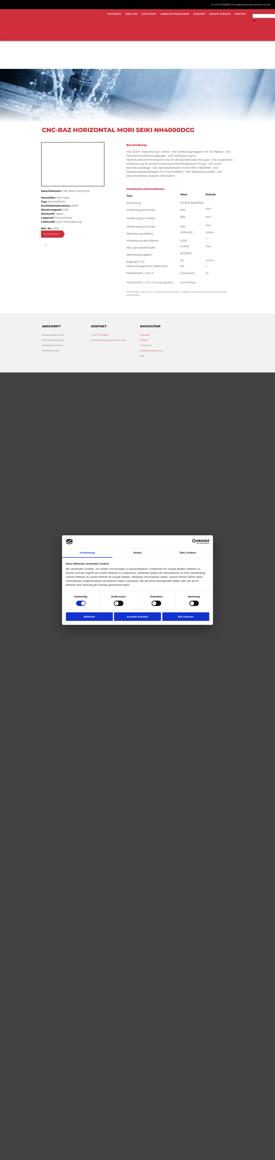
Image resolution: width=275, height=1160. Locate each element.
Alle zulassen (186, 616)
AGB (142, 356)
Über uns (131, 14)
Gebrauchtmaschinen (174, 14)
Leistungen (148, 14)
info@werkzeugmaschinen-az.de (252, 4)
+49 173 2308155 (221, 4)
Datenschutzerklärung (151, 350)
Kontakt (240, 14)
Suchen (258, 12)
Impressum (146, 345)
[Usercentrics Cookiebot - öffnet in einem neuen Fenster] (194, 541)
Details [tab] (137, 552)
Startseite (114, 14)
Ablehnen (89, 616)
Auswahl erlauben (137, 616)
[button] (254, 20)
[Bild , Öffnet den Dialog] (115, 244)
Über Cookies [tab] (188, 552)
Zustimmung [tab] (87, 552)
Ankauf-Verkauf (220, 14)
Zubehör (199, 14)
